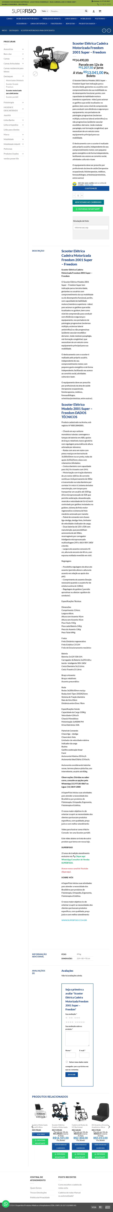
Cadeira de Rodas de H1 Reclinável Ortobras (80, 1127)
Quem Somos (36, 1188)
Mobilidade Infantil (53, 18)
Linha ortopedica (11, 125)
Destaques (14, 30)
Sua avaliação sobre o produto (73, 1027)
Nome (68, 1050)
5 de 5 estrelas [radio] (79, 1022)
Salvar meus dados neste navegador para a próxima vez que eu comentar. (77, 1066)
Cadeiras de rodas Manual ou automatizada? (69, 1194)
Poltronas (101, 18)
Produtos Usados (11, 153)
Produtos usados (88, 23)
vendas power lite (11, 158)
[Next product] (104, 30)
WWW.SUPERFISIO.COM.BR (74, 920)
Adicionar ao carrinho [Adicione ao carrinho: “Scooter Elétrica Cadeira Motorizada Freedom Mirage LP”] (61, 1146)
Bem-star (8, 54)
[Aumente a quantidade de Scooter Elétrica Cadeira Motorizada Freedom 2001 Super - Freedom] (81, 195)
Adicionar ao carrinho (88, 202)
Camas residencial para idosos (13, 70)
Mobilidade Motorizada (28, 18)
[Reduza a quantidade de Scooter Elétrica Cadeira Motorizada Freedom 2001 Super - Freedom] (74, 195)
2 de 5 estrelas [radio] (70, 1017)
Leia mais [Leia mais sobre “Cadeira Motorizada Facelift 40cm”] (41, 1134)
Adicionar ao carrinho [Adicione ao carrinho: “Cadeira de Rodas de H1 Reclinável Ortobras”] (81, 1146)
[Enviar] (86, 11)
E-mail (82, 1050)
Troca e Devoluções (38, 1192)
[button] (94, 11)
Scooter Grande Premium (12, 85)
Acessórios (22, 23)
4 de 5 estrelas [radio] (69, 1022)
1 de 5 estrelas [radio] (66, 1017)
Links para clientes (11, 129)
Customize (91, 188)
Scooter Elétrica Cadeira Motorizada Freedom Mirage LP (59, 1127)
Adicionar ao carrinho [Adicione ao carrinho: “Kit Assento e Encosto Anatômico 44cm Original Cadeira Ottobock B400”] (100, 1146)
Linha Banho (9, 120)
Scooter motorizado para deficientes (38, 30)
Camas (10, 18)
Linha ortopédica (40, 23)
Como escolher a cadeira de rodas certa (70, 1186)
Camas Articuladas (12, 63)
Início (4, 30)
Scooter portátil (12, 97)
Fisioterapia (57, 23)
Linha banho (71, 18)
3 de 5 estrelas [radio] (76, 1017)
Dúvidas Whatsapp (89, 209)
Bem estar (71, 23)
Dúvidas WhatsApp (40, 1141)
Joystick (7, 115)
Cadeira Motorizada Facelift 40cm (39, 1126)
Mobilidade (86, 18)
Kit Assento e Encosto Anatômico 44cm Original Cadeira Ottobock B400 (100, 1128)
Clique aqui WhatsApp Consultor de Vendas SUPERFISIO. (75, 859)
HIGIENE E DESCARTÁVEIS (11, 109)
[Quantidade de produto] (77, 195)
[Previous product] (109, 30)
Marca (6, 134)
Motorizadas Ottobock (14, 80)
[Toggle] (23, 49)
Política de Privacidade (40, 1197)
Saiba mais (89, 185)
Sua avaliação (71, 1014)
